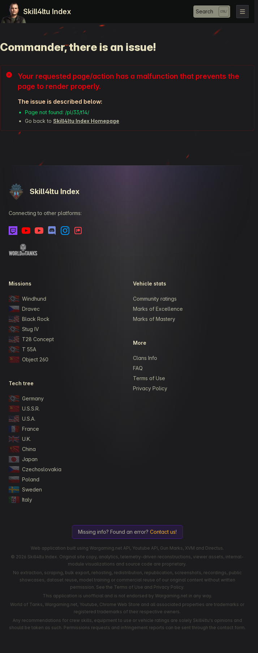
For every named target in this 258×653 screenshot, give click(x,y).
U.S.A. (22, 419)
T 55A (22, 349)
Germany (26, 398)
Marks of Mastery (154, 319)
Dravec (24, 309)
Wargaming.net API (110, 548)
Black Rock (29, 319)
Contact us (163, 532)
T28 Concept (31, 339)
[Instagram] (65, 230)
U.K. (20, 439)
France (24, 429)
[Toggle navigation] (242, 11)
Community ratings (155, 299)
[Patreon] (78, 230)
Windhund (27, 299)
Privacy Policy (150, 388)
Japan (23, 459)
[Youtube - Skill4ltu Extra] (39, 230)
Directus (214, 548)
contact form (231, 627)
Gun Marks (171, 548)
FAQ (138, 368)
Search (204, 11)
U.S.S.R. (24, 408)
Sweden (25, 489)
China (22, 449)
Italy (20, 500)
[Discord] (52, 230)
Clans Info (145, 358)
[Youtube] (26, 230)
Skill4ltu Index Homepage (86, 121)
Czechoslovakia (35, 469)
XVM (190, 548)
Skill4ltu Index (47, 11)
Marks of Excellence (158, 309)
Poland (24, 479)
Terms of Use (149, 378)
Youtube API (145, 548)
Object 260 (28, 359)
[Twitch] (13, 230)
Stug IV (24, 329)
